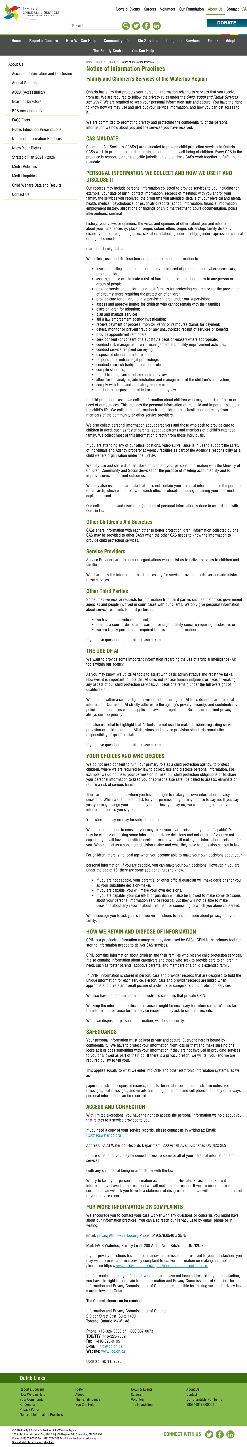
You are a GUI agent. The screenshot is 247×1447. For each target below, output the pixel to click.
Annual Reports (24, 82)
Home (16, 40)
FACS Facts (21, 120)
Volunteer (167, 9)
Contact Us (21, 194)
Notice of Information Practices (37, 138)
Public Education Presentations (36, 129)
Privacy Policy (30, 1409)
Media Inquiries (24, 175)
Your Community (31, 1399)
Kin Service (28, 1404)
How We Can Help (81, 40)
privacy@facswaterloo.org (117, 1235)
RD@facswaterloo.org (103, 1135)
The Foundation (142, 1404)
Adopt (230, 40)
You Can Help (142, 50)
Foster (213, 40)
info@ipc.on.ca (110, 1346)
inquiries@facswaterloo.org (81, 1438)
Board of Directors (26, 101)
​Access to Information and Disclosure (42, 73)
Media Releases (24, 166)
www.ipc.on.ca (113, 1351)
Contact (233, 9)
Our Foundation (191, 9)
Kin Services (148, 40)
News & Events (128, 9)
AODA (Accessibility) (28, 92)
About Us (215, 9)
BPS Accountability (27, 110)
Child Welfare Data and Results (36, 185)
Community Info (117, 40)
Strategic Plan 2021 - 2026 (33, 157)
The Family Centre (108, 50)
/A (244, 9)
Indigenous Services (183, 40)
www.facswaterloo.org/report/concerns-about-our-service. (161, 1265)
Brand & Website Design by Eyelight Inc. (33, 1442)
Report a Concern (43, 40)
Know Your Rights (26, 148)
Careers (150, 9)
